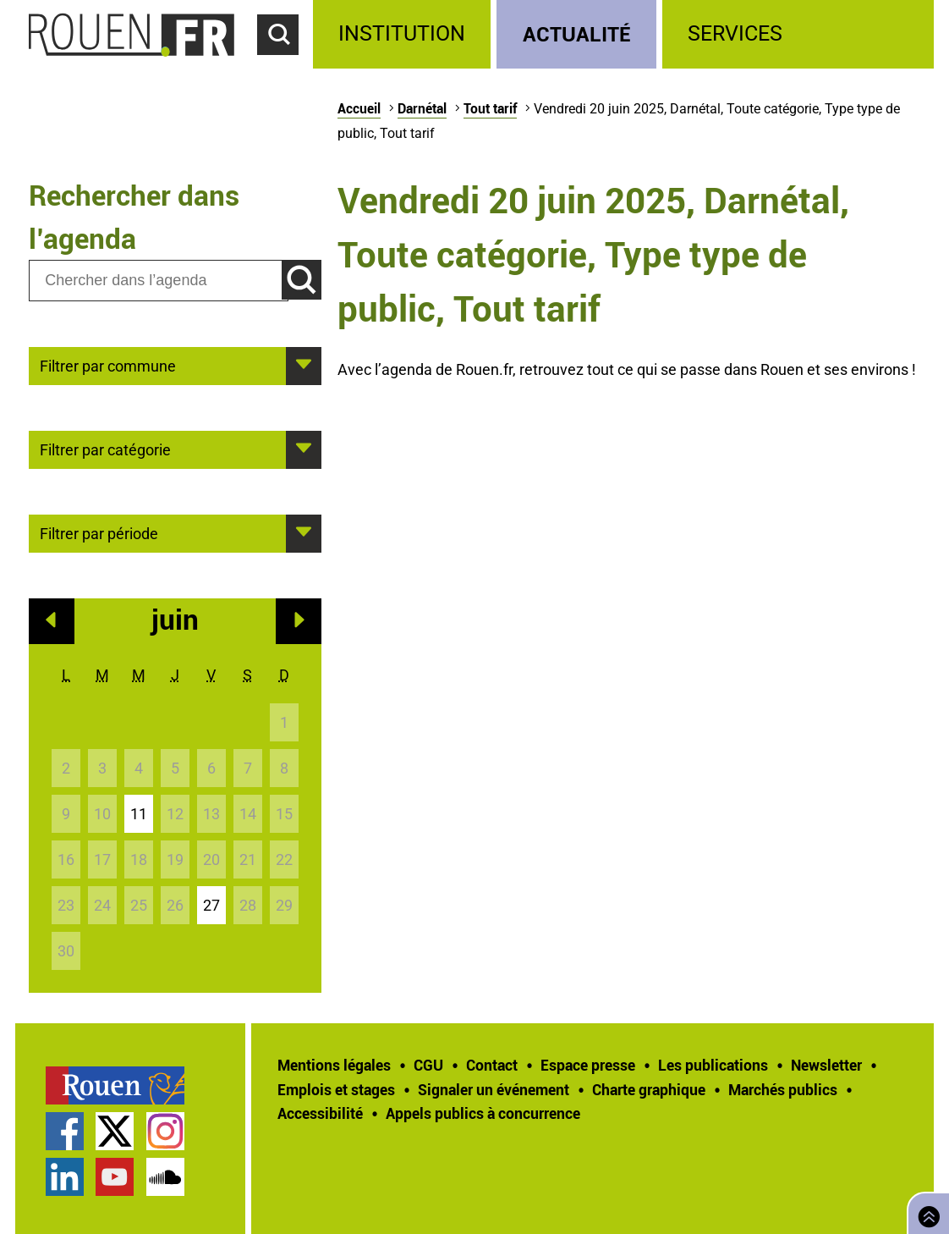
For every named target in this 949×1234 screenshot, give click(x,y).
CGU (428, 1065)
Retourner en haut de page (925, 1211)
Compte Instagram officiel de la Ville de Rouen (165, 1131)
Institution (401, 33)
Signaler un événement (493, 1089)
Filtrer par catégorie (105, 448)
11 (138, 814)
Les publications (713, 1065)
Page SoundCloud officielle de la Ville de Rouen (165, 1177)
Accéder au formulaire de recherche (285, 64)
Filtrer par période (99, 532)
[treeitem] (404, 34)
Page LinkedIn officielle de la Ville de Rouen (65, 1177)
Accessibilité (320, 1113)
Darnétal (422, 108)
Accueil (359, 108)
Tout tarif (490, 108)
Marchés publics (782, 1089)
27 (211, 905)
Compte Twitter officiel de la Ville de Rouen (115, 1131)
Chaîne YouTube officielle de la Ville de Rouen (115, 1177)
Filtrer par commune (108, 365)
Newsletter (826, 1065)
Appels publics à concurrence (483, 1113)
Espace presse (587, 1065)
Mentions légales (334, 1065)
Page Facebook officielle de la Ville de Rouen (65, 1131)
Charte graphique (648, 1089)
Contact (492, 1065)
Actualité (577, 33)
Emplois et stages (336, 1089)
